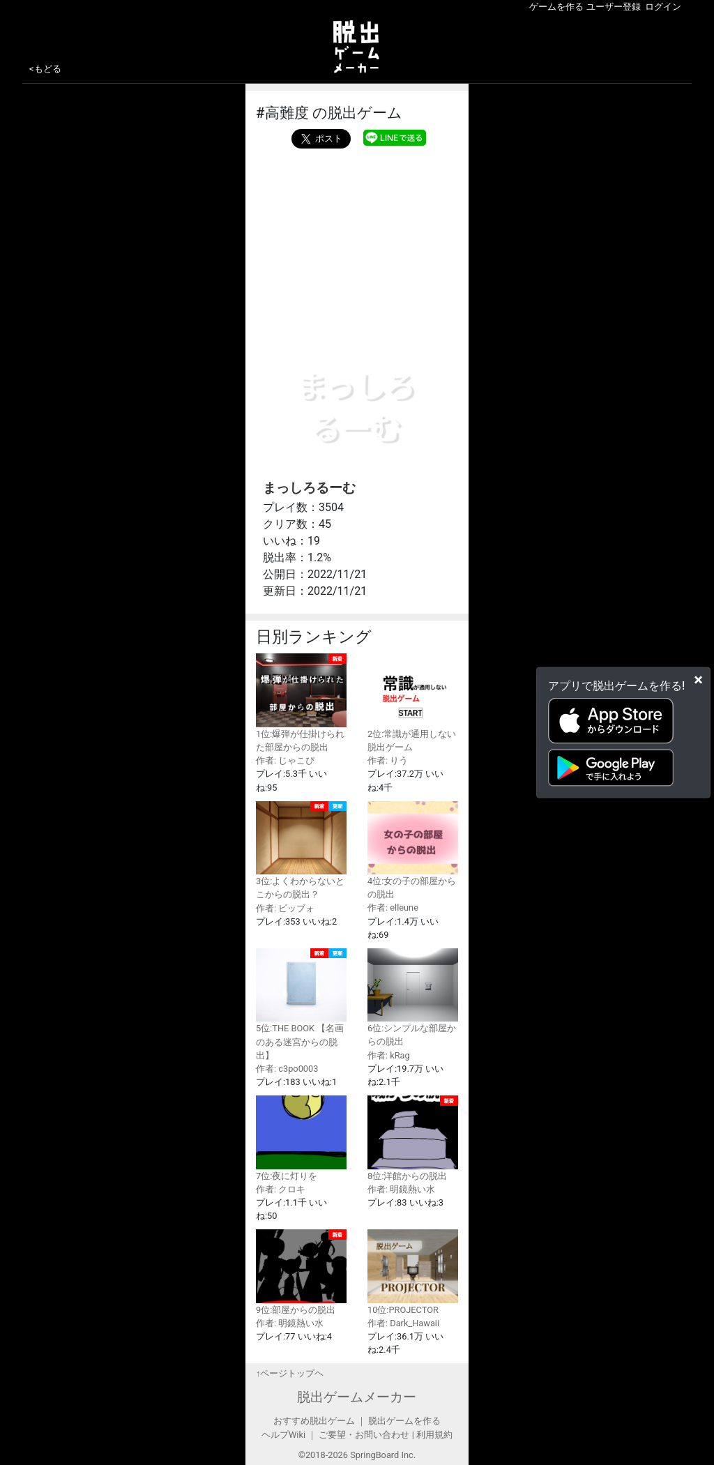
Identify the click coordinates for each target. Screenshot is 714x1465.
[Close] (698, 679)
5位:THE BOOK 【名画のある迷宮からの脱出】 (301, 1004)
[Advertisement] (357, 242)
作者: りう (387, 760)
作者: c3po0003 (287, 1068)
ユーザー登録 (613, 6)
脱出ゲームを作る (404, 1420)
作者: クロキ (280, 1189)
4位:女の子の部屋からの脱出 (412, 850)
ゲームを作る (556, 6)
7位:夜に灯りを (301, 1138)
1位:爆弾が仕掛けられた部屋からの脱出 (301, 702)
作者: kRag (388, 1055)
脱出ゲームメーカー (356, 1397)
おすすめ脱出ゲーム (314, 1420)
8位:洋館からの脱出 (412, 1138)
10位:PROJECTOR (412, 1271)
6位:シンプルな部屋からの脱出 (412, 997)
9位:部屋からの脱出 (301, 1271)
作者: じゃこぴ (285, 760)
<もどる (45, 68)
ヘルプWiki (283, 1434)
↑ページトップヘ (290, 1373)
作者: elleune (392, 907)
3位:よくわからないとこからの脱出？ (301, 850)
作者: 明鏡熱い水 (401, 1189)
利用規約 (434, 1434)
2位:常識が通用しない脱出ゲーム (412, 702)
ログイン (663, 6)
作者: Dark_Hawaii (403, 1323)
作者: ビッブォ (285, 908)
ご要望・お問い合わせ (364, 1434)
